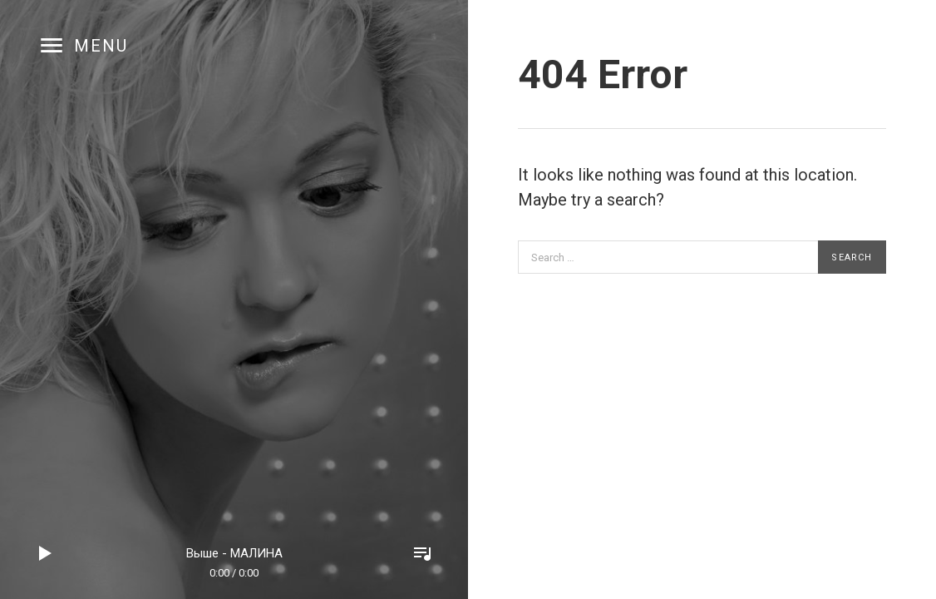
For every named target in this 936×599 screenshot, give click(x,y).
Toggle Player (422, 553)
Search (851, 257)
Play (46, 553)
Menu (101, 46)
